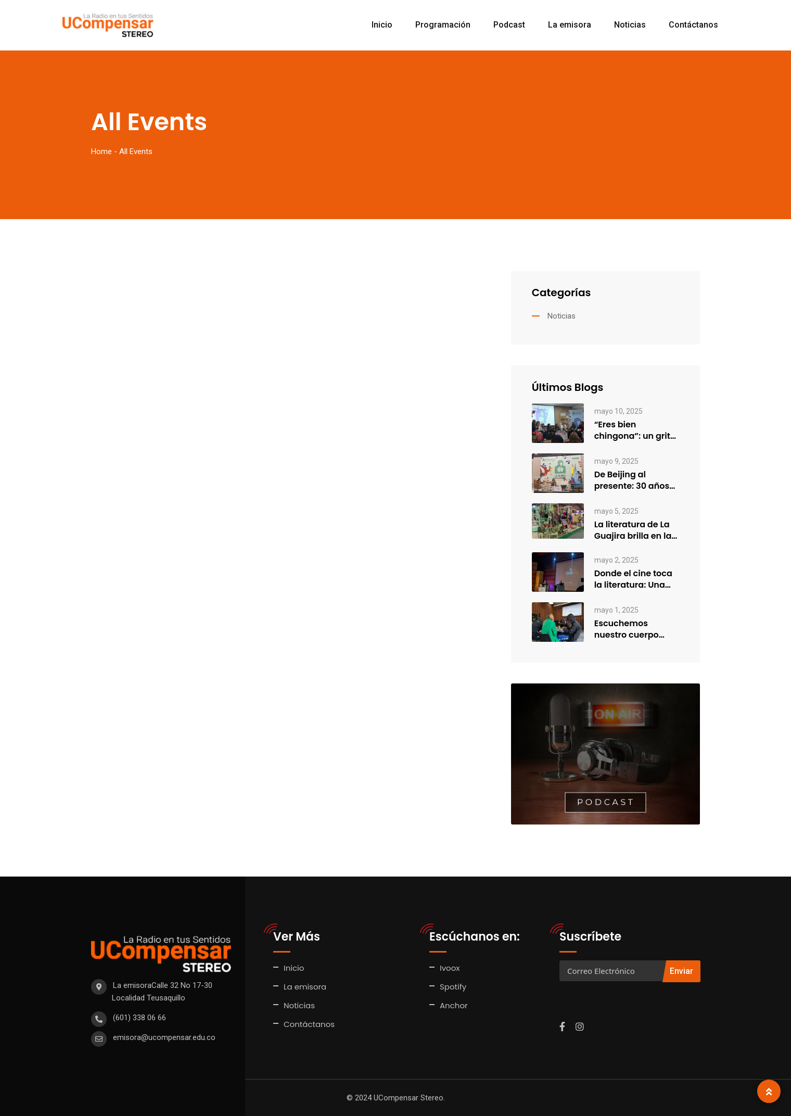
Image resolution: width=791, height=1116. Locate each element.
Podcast (509, 25)
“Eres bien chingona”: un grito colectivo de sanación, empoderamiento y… (635, 430)
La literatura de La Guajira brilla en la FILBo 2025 (633, 530)
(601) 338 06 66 (139, 1017)
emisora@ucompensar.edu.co (164, 1037)
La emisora (569, 25)
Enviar (681, 971)
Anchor (454, 1005)
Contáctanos (693, 25)
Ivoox (450, 967)
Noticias (630, 25)
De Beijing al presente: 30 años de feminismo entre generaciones (635, 480)
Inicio (382, 25)
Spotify (453, 986)
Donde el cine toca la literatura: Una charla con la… (633, 579)
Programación (442, 25)
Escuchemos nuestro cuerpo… (629, 629)
